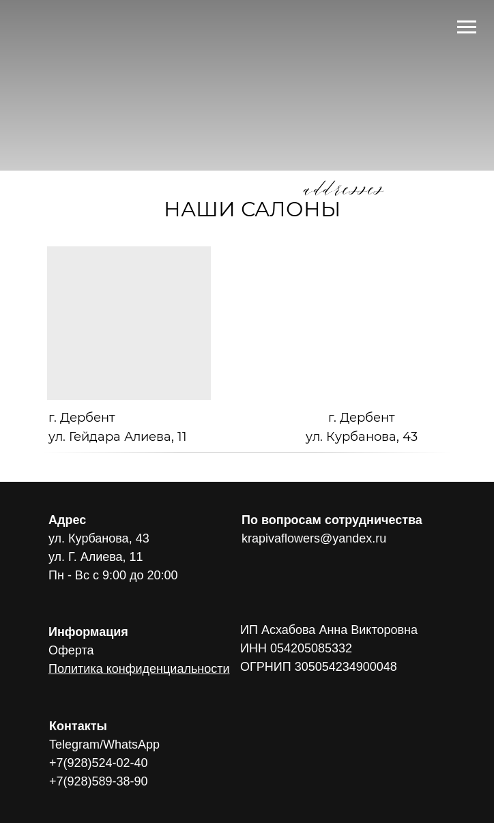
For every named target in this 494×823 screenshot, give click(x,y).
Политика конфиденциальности (139, 669)
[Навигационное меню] (466, 27)
